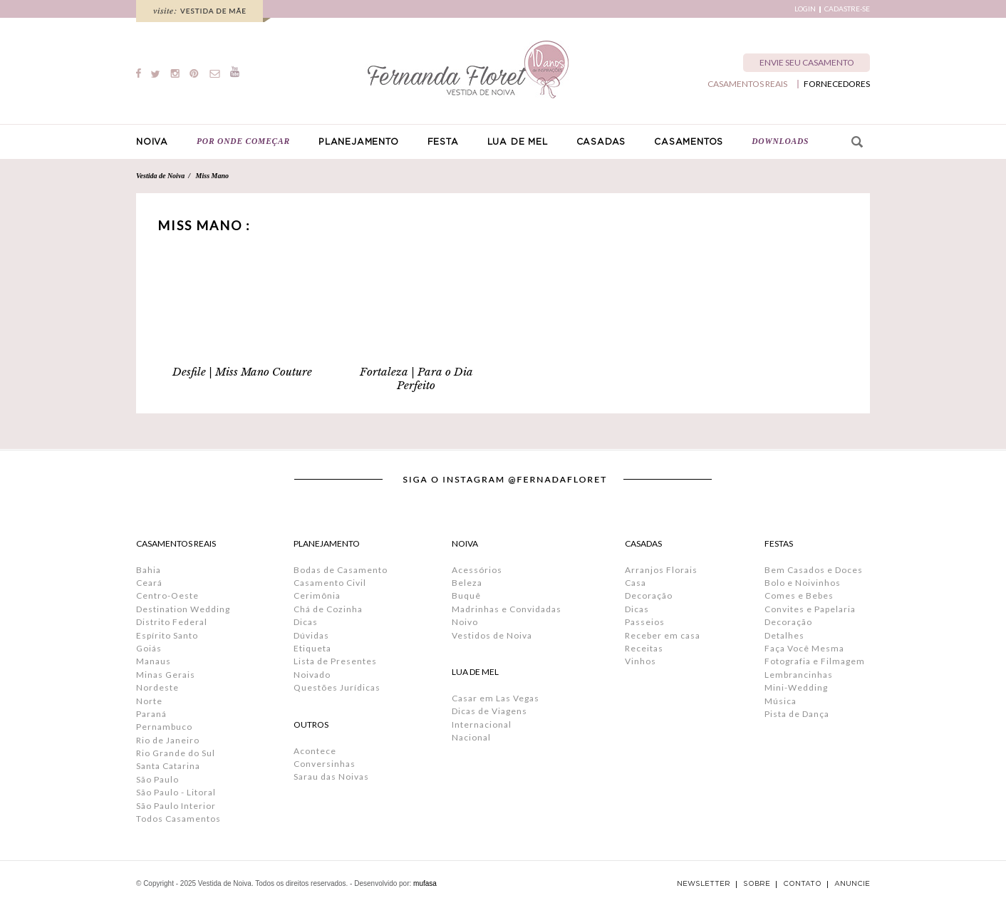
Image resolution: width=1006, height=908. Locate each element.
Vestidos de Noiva (492, 635)
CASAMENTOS (688, 142)
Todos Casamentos (178, 818)
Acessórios (477, 569)
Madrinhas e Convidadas (506, 609)
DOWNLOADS (780, 141)
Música (780, 701)
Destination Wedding (183, 609)
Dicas (306, 621)
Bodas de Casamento (341, 569)
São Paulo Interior (176, 805)
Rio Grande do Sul (175, 753)
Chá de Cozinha (328, 609)
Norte (149, 701)
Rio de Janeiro (167, 740)
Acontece (315, 751)
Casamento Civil (330, 582)
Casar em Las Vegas (495, 698)
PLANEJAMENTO (358, 142)
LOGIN (805, 9)
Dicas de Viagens (489, 711)
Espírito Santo (167, 635)
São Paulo (157, 779)
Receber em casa (662, 635)
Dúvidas (311, 635)
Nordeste (157, 687)
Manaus (153, 661)
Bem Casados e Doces (813, 569)
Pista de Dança (796, 713)
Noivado (312, 674)
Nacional (471, 737)
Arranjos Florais (661, 569)
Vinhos (640, 661)
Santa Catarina (168, 765)
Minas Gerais (165, 674)
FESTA (443, 142)
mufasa (425, 883)
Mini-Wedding (796, 687)
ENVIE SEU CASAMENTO (806, 62)
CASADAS (601, 142)
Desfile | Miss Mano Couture (242, 371)
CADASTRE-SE (847, 9)
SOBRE (756, 883)
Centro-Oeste (167, 595)
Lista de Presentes (335, 661)
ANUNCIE (852, 883)
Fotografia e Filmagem (814, 661)
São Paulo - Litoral (176, 792)
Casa (635, 582)
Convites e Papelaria (810, 609)
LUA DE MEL (517, 142)
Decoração (649, 595)
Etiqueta (312, 648)
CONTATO (802, 883)
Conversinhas (325, 763)
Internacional (482, 724)
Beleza (467, 582)
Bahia (148, 569)
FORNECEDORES (837, 84)
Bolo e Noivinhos (802, 582)
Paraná (151, 713)
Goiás (149, 648)
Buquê (466, 595)
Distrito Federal (171, 621)
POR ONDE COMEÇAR (243, 141)
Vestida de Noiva (160, 176)
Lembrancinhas (798, 674)
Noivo (465, 621)
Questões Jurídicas (337, 687)
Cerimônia (317, 595)
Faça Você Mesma (804, 648)
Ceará (149, 582)
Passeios (645, 621)
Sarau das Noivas (331, 776)
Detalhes (784, 635)
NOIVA (152, 142)
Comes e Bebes (799, 595)
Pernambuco (164, 726)
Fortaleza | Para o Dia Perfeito (416, 378)
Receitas (644, 648)
